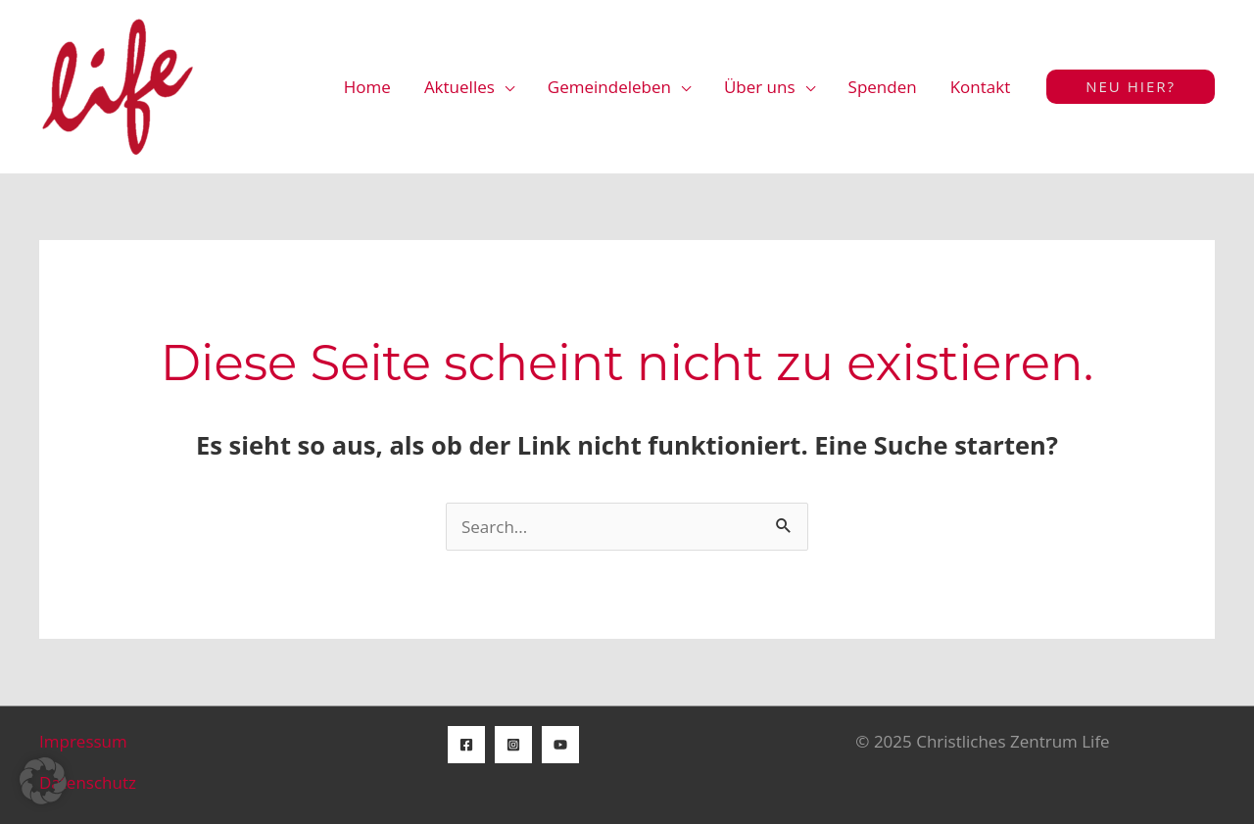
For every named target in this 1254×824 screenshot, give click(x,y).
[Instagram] (513, 744)
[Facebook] (466, 744)
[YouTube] (560, 744)
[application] (504, 87)
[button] (1130, 87)
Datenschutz (87, 782)
